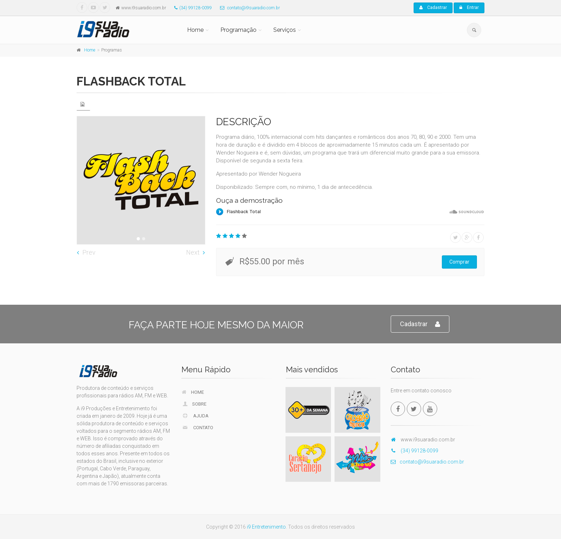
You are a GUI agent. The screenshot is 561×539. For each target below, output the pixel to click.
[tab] (83, 104)
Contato (198, 427)
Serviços (284, 29)
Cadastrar (433, 7)
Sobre (194, 404)
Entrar (469, 7)
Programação (238, 29)
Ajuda (195, 415)
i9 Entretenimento (266, 527)
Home (195, 29)
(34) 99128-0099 (191, 7)
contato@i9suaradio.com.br (248, 7)
